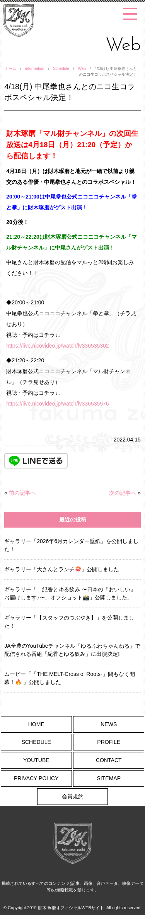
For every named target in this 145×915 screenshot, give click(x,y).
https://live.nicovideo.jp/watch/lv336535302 (57, 346)
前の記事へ (22, 493)
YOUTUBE (36, 760)
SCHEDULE (36, 742)
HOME (36, 724)
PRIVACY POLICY (36, 778)
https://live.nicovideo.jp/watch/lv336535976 (57, 404)
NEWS (109, 724)
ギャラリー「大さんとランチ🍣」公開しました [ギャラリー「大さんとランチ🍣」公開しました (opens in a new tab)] (61, 569)
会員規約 (73, 796)
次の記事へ (122, 493)
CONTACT (109, 760)
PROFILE (108, 742)
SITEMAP (109, 778)
